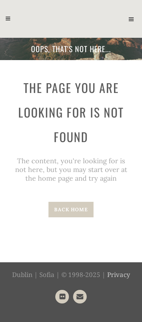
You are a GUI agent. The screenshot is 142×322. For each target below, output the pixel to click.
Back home (71, 209)
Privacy (118, 274)
